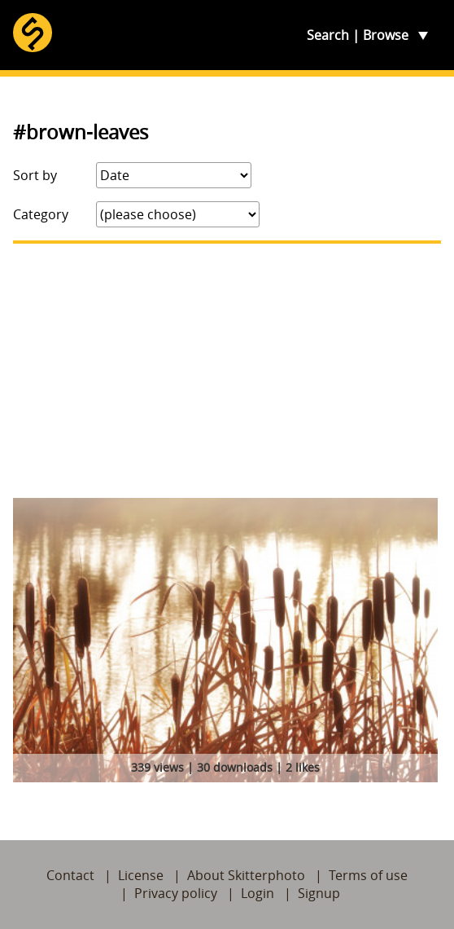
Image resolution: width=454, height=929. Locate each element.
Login (257, 893)
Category (40, 214)
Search (328, 35)
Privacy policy (175, 893)
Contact (70, 875)
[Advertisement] (227, 371)
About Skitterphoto (246, 875)
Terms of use (368, 875)
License (141, 875)
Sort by (35, 175)
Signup (319, 893)
